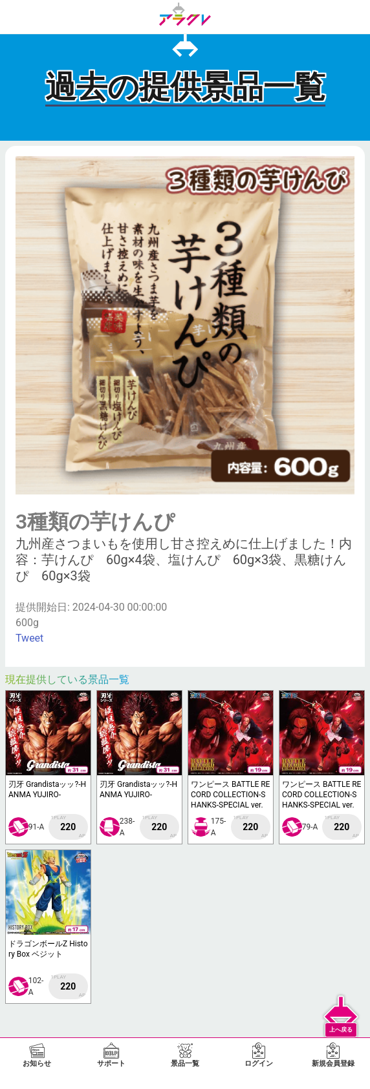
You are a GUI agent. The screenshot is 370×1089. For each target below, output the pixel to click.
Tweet (29, 638)
